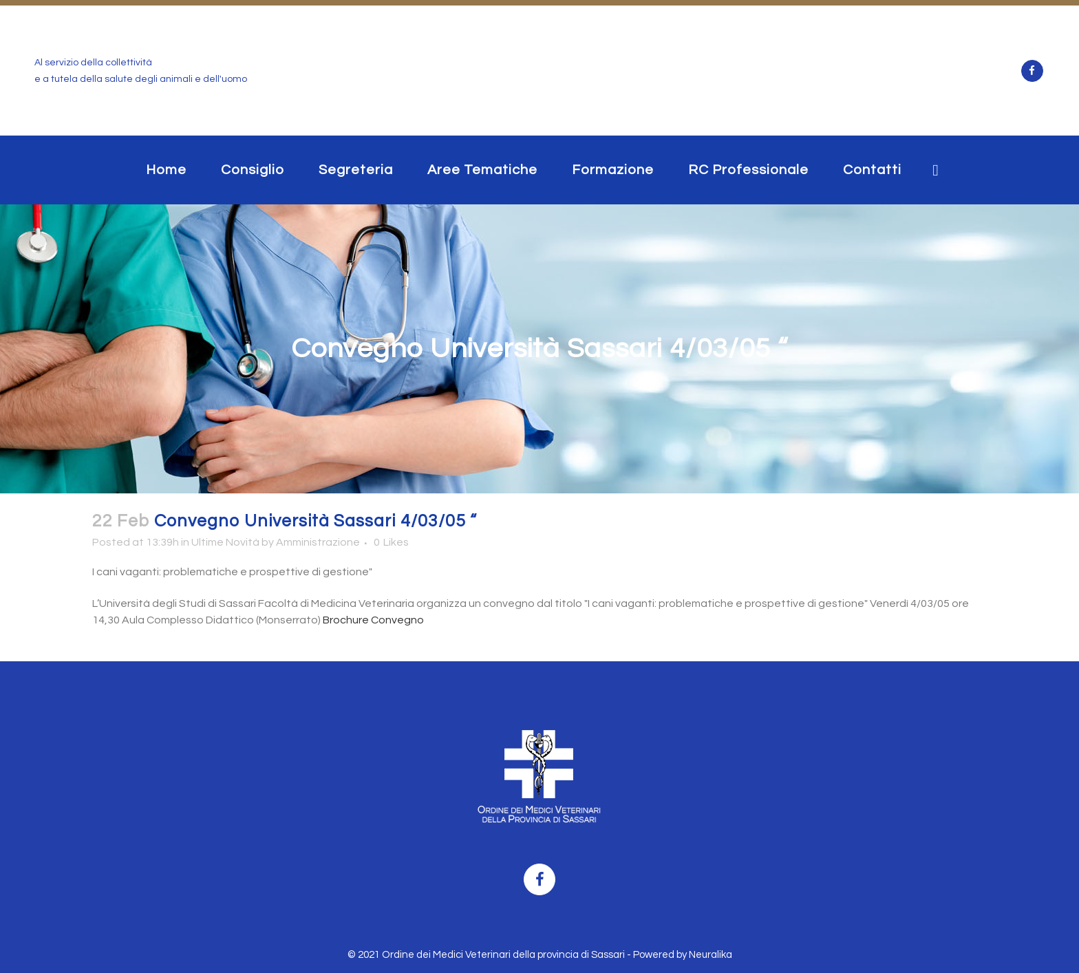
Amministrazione (318, 542)
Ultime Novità (225, 542)
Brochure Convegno (372, 620)
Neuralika (710, 955)
